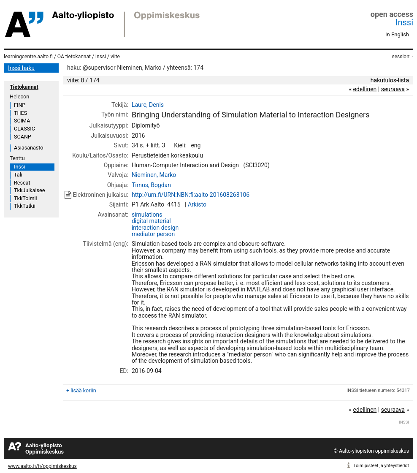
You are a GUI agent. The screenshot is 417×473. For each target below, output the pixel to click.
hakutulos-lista (390, 80)
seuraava (393, 89)
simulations (147, 214)
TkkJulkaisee (29, 190)
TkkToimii (25, 198)
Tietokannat (24, 87)
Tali (18, 174)
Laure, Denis (148, 104)
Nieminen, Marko (154, 174)
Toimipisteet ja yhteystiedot (381, 465)
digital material (151, 220)
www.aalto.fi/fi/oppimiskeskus (42, 466)
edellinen (364, 89)
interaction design (155, 227)
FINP (19, 105)
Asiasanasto (28, 147)
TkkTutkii (24, 206)
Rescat (22, 182)
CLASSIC (24, 128)
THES (20, 113)
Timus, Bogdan (151, 185)
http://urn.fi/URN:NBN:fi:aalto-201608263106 (190, 194)
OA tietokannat (74, 57)
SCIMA (22, 120)
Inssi (404, 22)
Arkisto (197, 204)
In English (397, 34)
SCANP (22, 136)
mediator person (153, 234)
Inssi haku (21, 68)
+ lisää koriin (81, 390)
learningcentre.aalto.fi (28, 57)
